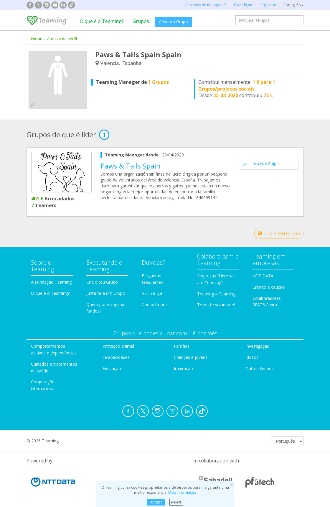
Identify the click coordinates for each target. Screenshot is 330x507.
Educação (112, 368)
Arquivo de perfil (62, 38)
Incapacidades (116, 357)
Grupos (141, 21)
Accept (156, 502)
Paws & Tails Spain (130, 166)
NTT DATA (263, 276)
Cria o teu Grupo (279, 233)
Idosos (251, 357)
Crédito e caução (269, 287)
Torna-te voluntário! (216, 305)
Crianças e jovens (190, 357)
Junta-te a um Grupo (105, 293)
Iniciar (36, 38)
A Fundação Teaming (51, 282)
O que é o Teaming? (102, 21)
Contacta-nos (155, 304)
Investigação (257, 346)
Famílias (181, 346)
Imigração (183, 368)
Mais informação (182, 492)
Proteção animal (118, 346)
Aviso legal (152, 293)
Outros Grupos (259, 368)
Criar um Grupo (173, 21)
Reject (176, 502)
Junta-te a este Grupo (261, 163)
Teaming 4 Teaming (216, 294)
